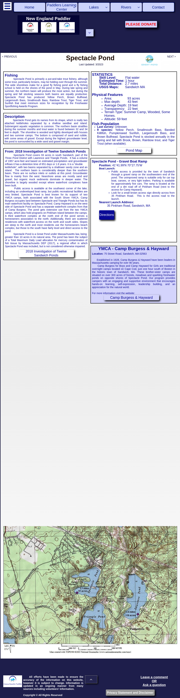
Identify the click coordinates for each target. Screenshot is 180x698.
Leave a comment (154, 677)
